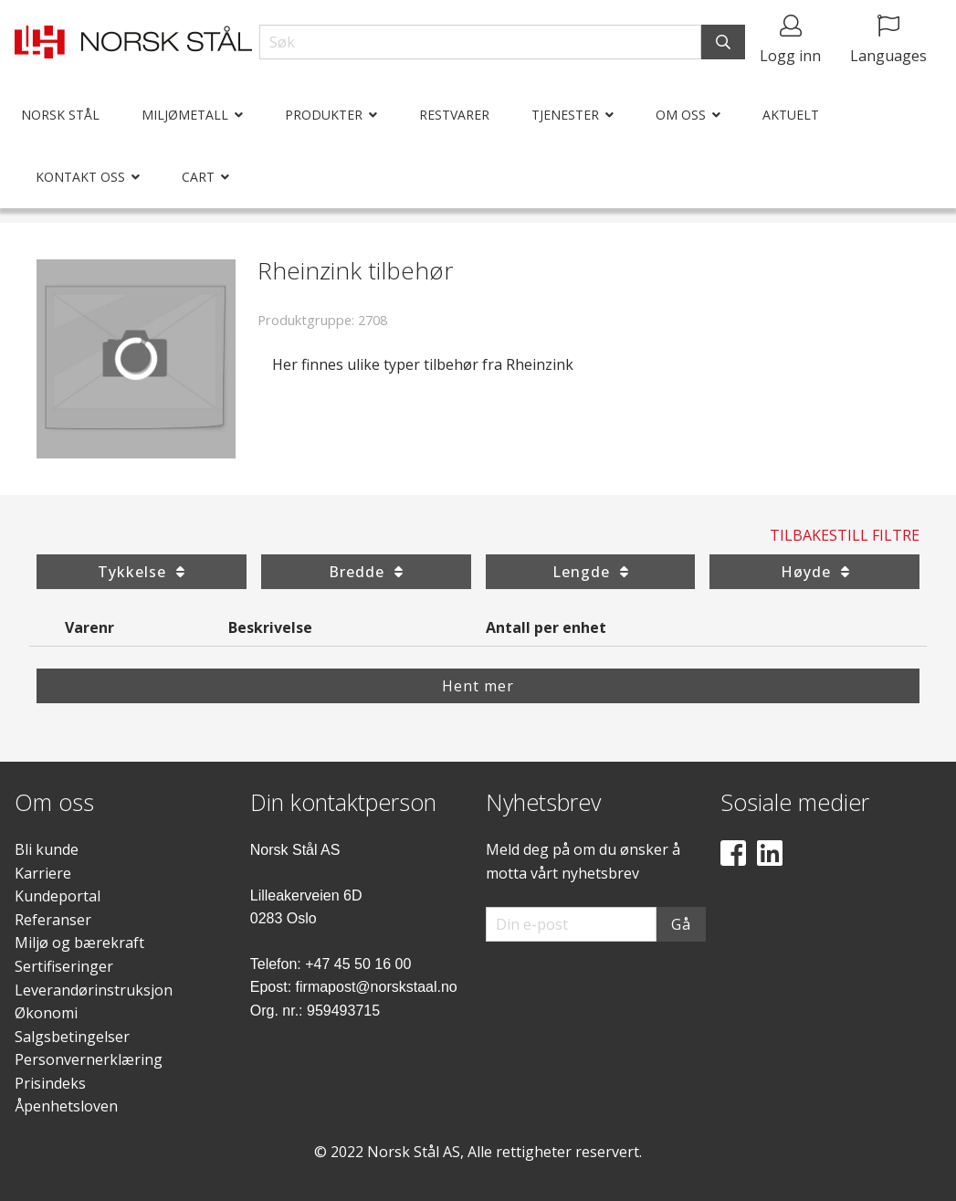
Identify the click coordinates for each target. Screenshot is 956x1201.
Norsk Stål (60, 114)
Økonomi (46, 1013)
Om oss (681, 114)
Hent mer (478, 686)
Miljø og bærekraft (79, 942)
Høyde (815, 572)
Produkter (323, 114)
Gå (681, 924)
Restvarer (454, 114)
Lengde (590, 572)
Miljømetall (185, 114)
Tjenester (565, 114)
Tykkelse (141, 572)
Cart (198, 176)
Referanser (53, 920)
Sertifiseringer (64, 966)
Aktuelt (790, 114)
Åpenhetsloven (66, 1106)
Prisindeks (50, 1083)
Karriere (43, 873)
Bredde (366, 572)
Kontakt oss (80, 176)
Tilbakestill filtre (844, 535)
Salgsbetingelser (72, 1037)
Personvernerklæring (89, 1059)
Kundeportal (57, 896)
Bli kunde (47, 849)
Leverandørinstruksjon (94, 990)
